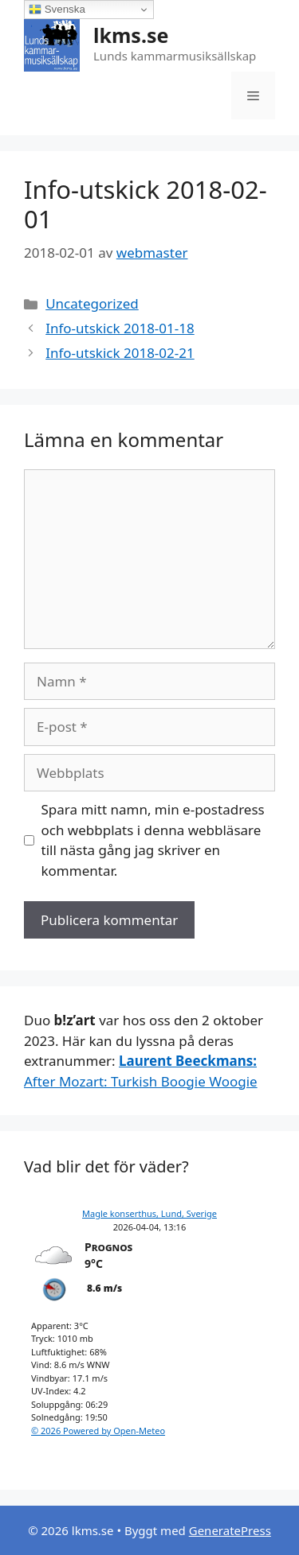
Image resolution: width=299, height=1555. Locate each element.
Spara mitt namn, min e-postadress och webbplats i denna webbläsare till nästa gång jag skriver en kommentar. (153, 840)
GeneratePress (230, 1530)
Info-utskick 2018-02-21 (120, 353)
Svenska (57, 9)
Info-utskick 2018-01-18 (120, 328)
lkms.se (130, 35)
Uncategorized (92, 303)
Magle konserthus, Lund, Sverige (149, 1213)
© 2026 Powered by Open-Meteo (98, 1430)
